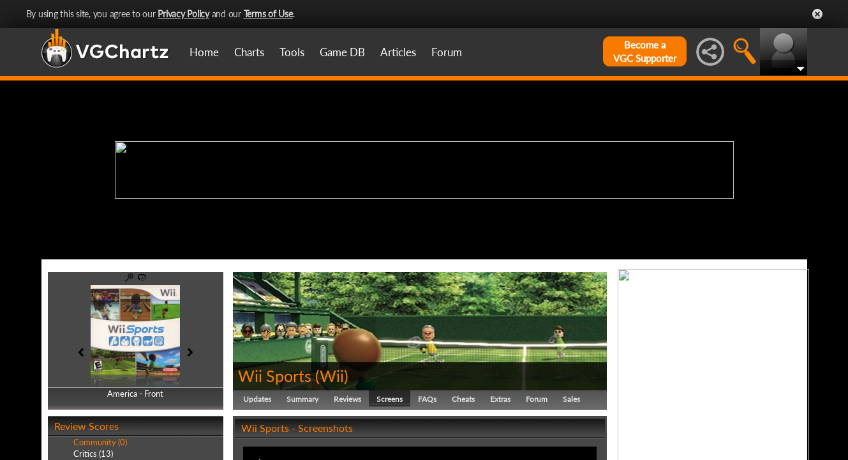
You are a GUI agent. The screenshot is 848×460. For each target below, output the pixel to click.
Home (204, 52)
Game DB (342, 52)
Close (817, 14)
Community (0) (100, 442)
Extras (500, 399)
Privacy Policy (183, 13)
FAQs (427, 399)
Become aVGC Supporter (644, 51)
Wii (332, 375)
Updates (257, 399)
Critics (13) (93, 453)
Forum (446, 52)
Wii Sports (274, 375)
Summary (302, 399)
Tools (291, 52)
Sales (571, 399)
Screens (389, 399)
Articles (398, 52)
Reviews (347, 399)
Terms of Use (268, 13)
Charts (249, 52)
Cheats (463, 399)
